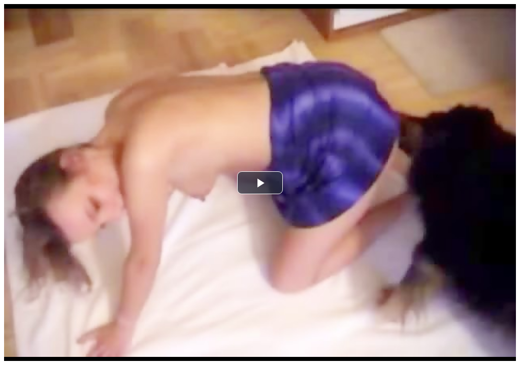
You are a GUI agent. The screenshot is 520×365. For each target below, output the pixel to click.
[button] (260, 182)
